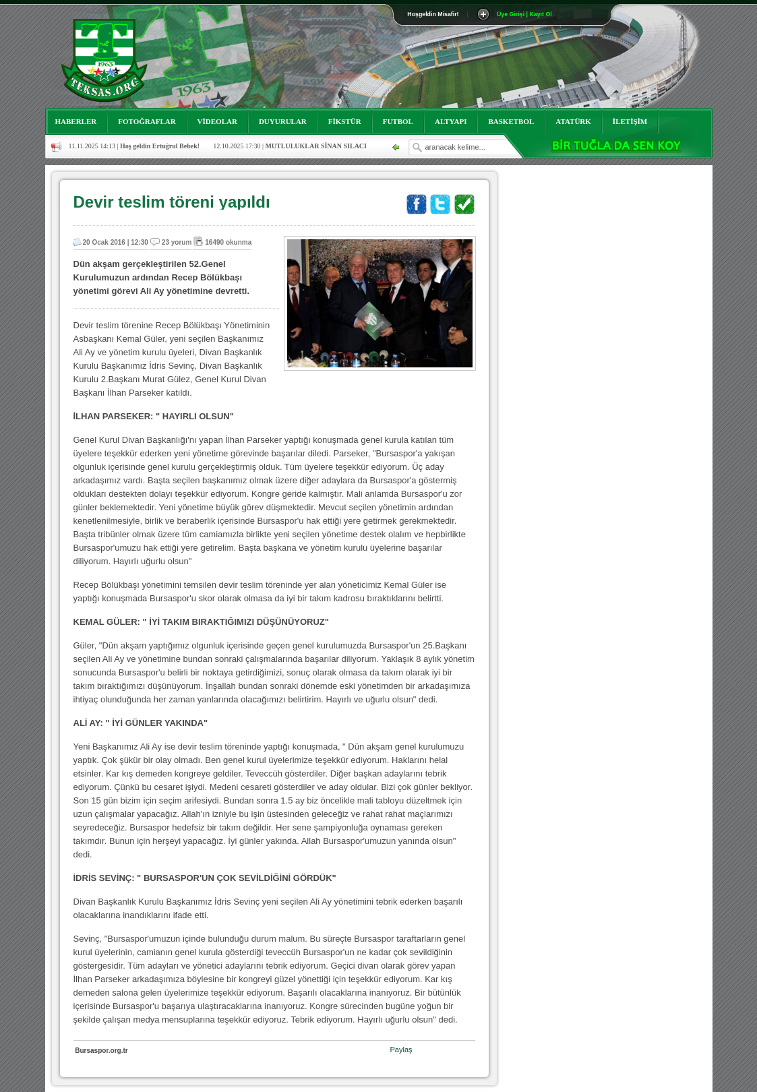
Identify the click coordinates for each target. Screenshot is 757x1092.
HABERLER (76, 121)
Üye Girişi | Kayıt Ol (524, 14)
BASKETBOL (511, 121)
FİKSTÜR (344, 121)
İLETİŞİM (630, 121)
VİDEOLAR (217, 121)
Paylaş (401, 1049)
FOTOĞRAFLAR (146, 121)
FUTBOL (398, 121)
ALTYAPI (451, 121)
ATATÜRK (573, 121)
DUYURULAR (283, 121)
